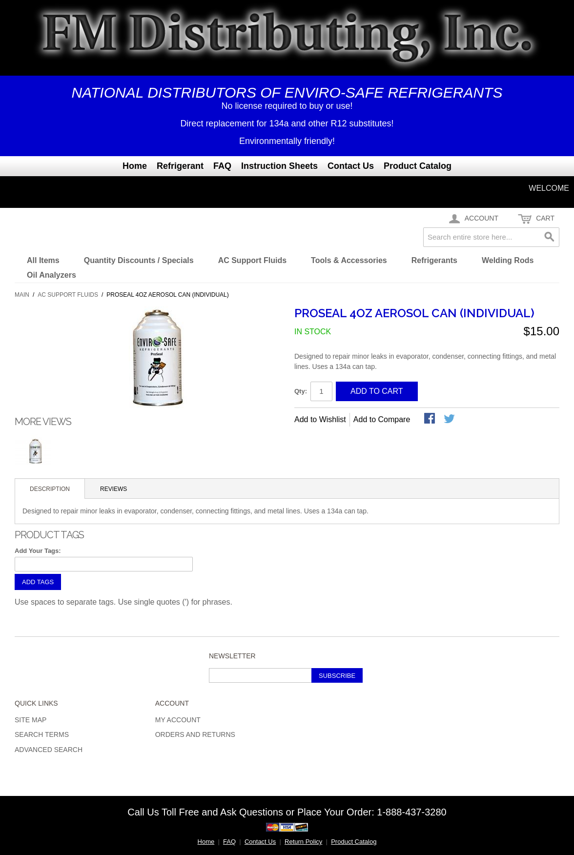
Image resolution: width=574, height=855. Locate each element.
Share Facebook (430, 419)
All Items (43, 260)
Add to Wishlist (320, 419)
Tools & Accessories (349, 260)
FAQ (222, 166)
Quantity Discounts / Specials (139, 260)
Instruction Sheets (279, 166)
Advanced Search (48, 749)
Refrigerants (434, 260)
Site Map (30, 720)
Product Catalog (417, 166)
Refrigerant (180, 166)
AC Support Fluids (252, 260)
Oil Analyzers (51, 275)
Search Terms (42, 734)
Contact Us (351, 166)
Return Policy (303, 841)
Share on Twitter (450, 419)
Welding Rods (507, 260)
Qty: (300, 391)
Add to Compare (381, 419)
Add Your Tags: (38, 550)
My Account (178, 720)
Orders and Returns (195, 734)
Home (135, 166)
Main (22, 294)
